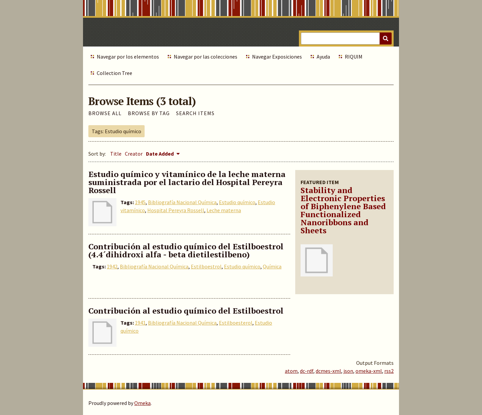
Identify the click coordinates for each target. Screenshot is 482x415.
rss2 (389, 370)
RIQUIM (354, 56)
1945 (140, 202)
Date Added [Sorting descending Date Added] (160, 153)
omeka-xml (368, 370)
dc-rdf (306, 370)
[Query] (346, 38)
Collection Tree (114, 73)
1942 (112, 266)
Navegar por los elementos (128, 56)
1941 (140, 322)
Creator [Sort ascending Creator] (134, 153)
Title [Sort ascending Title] (116, 153)
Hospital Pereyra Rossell (175, 210)
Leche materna (224, 210)
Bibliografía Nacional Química (182, 202)
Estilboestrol (206, 266)
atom (291, 370)
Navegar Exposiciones (277, 56)
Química (272, 266)
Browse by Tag (149, 113)
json (348, 370)
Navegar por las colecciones (205, 56)
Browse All (105, 113)
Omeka (142, 403)
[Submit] (386, 38)
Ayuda (323, 56)
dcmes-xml (328, 370)
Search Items (195, 113)
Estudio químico (237, 202)
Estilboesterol (235, 322)
